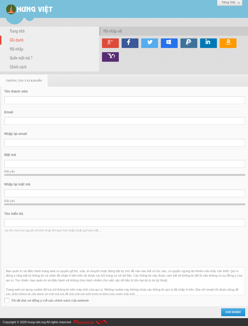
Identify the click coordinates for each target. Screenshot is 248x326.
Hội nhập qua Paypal (188, 43)
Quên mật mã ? (21, 57)
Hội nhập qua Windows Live (169, 43)
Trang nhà (17, 30)
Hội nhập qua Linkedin (208, 43)
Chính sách (18, 66)
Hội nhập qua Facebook (130, 43)
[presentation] (46, 250)
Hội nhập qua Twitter (149, 43)
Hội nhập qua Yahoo (110, 57)
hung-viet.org (37, 322)
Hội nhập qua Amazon (228, 43)
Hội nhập (16, 48)
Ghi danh (17, 39)
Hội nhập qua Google (110, 43)
